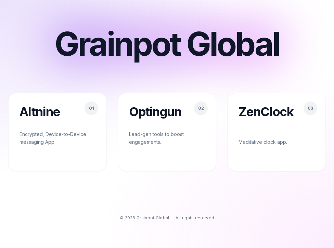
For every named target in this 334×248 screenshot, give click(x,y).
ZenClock (266, 111)
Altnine (40, 111)
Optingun (155, 111)
